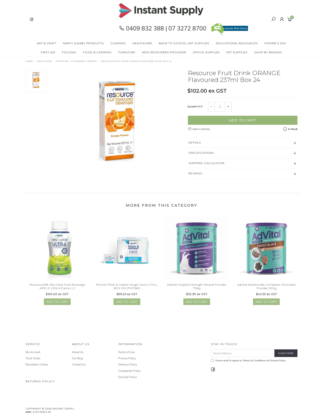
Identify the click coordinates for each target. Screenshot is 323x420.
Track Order (33, 358)
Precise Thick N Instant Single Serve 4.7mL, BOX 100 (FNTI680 (127, 289)
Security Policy (127, 377)
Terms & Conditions (254, 360)
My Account (33, 352)
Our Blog (77, 358)
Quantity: (195, 107)
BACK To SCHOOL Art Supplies (184, 43)
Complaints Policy (129, 370)
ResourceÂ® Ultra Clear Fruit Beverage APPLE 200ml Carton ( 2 (57, 289)
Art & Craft (46, 43)
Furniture (126, 52)
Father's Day (275, 43)
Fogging (69, 52)
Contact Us (79, 364)
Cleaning (118, 43)
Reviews (195, 173)
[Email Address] (243, 353)
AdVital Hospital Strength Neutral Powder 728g (196, 289)
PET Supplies (237, 52)
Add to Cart (242, 120)
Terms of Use (126, 352)
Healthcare (142, 43)
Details (194, 142)
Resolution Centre (37, 364)
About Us (77, 352)
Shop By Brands (268, 52)
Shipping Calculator (206, 163)
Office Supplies (206, 52)
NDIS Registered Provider (164, 52)
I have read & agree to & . (248, 360)
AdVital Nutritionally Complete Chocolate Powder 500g (266, 289)
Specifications (201, 153)
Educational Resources (237, 43)
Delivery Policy (127, 364)
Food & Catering (97, 52)
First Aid (48, 52)
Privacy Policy (127, 358)
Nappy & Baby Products (83, 43)
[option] (117, 121)
